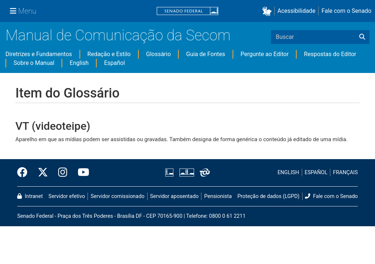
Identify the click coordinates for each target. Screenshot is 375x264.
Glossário (158, 54)
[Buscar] (362, 37)
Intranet (30, 196)
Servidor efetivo (66, 196)
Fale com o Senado (346, 10)
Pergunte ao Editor (265, 54)
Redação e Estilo (109, 54)
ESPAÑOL (316, 172)
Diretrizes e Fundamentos (38, 54)
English (79, 62)
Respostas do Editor (330, 54)
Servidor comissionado (118, 196)
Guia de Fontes (205, 54)
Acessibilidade (297, 10)
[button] (268, 11)
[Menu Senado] (23, 11)
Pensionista (218, 196)
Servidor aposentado (174, 196)
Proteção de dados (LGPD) (268, 196)
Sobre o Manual (34, 62)
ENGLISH (288, 172)
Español (114, 62)
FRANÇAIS (345, 172)
